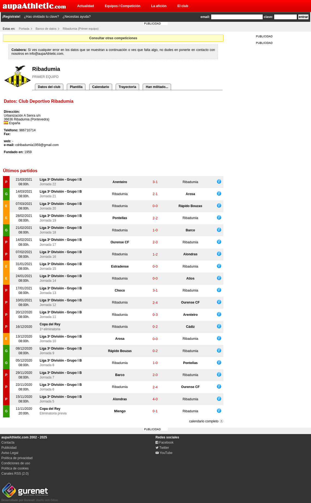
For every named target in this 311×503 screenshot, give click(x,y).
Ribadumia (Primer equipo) (80, 28)
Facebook (165, 442)
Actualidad (85, 6)
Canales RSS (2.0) (15, 473)
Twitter (162, 448)
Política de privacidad (16, 458)
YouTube (164, 453)
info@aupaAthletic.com (46, 54)
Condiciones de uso (15, 463)
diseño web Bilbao (29, 499)
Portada (24, 28)
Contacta (7, 442)
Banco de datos (46, 28)
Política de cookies (15, 468)
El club (182, 6)
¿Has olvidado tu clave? (41, 17)
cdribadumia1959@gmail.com (37, 145)
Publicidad (8, 448)
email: (205, 17)
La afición (158, 6)
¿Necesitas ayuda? (76, 17)
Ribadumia (190, 182)
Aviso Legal (9, 453)
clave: (268, 17)
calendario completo (204, 421)
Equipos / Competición (122, 6)
